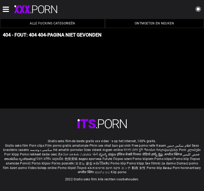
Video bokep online (42, 168)
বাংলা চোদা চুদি (133, 150)
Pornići (25, 163)
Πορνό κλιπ (86, 168)
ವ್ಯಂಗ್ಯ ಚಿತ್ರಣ (108, 154)
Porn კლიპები (190, 150)
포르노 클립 (84, 163)
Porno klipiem (143, 159)
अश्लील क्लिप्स (173, 154)
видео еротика (90, 159)
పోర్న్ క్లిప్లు (157, 154)
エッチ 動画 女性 (133, 168)
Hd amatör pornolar (68, 150)
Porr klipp (12, 154)
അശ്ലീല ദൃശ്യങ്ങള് (20, 159)
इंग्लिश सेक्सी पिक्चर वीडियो (133, 154)
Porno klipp (136, 163)
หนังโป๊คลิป (101, 163)
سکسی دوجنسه (41, 150)
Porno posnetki (63, 163)
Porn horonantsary (187, 168)
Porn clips (37, 145)
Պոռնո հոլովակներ (161, 150)
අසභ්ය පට (103, 172)
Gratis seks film (16, 145)
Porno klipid (67, 168)
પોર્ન (95, 154)
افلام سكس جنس (179, 145)
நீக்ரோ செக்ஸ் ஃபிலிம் (75, 154)
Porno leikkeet (31, 154)
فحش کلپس (191, 154)
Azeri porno (19, 168)
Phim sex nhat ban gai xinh (110, 145)
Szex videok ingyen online (103, 150)
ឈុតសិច (58, 159)
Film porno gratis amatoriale (66, 145)
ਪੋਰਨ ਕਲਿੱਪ (44, 159)
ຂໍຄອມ (168, 168)
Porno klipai (163, 159)
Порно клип (123, 159)
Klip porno (118, 172)
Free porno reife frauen (149, 145)
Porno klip (181, 159)
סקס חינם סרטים (107, 168)
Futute (107, 159)
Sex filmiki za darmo (160, 163)
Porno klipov (42, 163)
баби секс (49, 154)
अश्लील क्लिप (86, 172)
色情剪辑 (72, 159)
